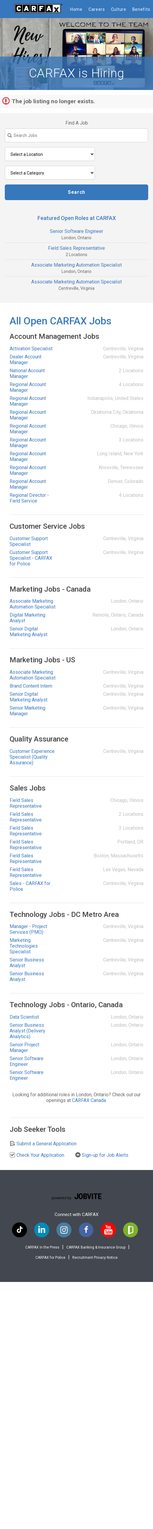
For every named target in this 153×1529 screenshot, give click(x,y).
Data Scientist (24, 1017)
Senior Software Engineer (76, 231)
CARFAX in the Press (42, 1247)
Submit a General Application (43, 1144)
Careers (96, 9)
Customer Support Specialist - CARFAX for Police (31, 558)
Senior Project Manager (24, 1047)
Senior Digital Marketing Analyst (28, 631)
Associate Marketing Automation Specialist (76, 265)
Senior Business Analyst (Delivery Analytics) (27, 1030)
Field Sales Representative (76, 248)
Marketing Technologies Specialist (24, 946)
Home (76, 9)
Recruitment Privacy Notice (95, 1257)
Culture (118, 9)
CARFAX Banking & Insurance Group (95, 1247)
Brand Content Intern (31, 686)
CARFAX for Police (50, 1257)
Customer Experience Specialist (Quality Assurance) (32, 757)
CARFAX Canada (89, 1100)
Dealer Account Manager (25, 359)
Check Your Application (37, 1155)
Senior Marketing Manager (27, 711)
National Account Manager (27, 373)
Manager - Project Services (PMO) (28, 929)
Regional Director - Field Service (29, 498)
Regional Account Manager (28, 387)
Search (76, 192)
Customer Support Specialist (29, 541)
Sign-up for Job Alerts (101, 1155)
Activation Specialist (31, 348)
